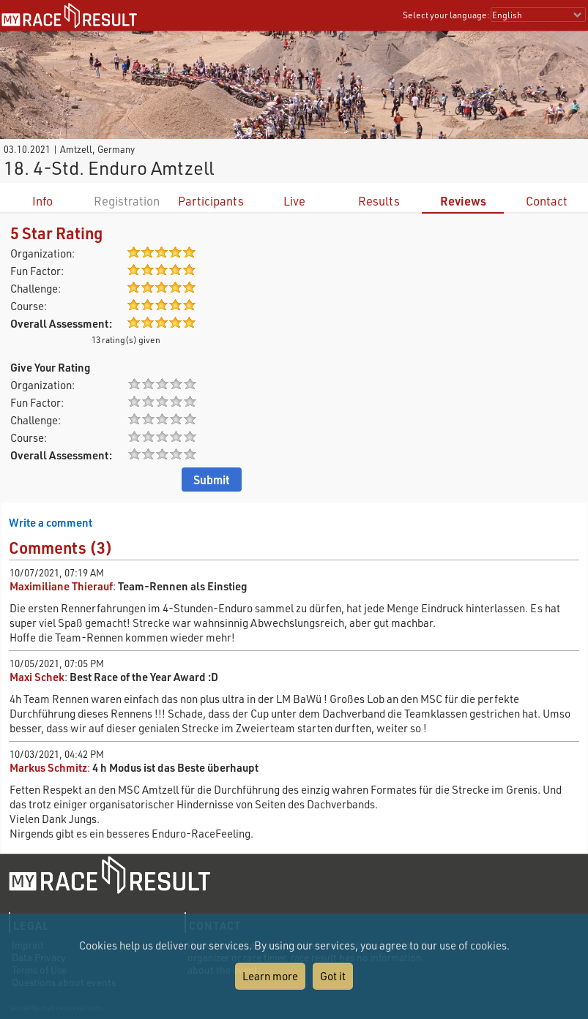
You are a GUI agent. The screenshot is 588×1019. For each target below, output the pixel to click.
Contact (546, 200)
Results (379, 200)
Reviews (463, 200)
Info (42, 200)
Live (294, 200)
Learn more (270, 976)
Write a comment (50, 522)
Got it (333, 976)
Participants (211, 200)
